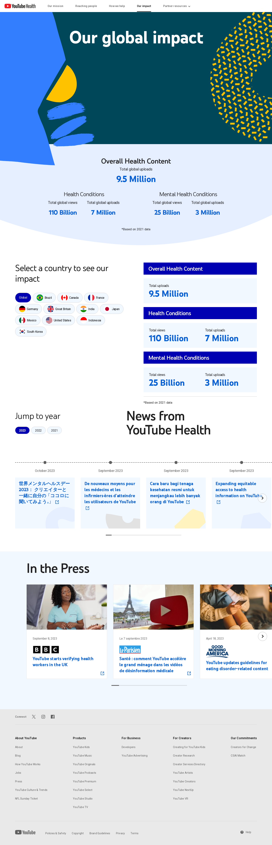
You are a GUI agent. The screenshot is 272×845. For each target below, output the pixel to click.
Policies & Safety (55, 833)
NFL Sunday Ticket (26, 798)
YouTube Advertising (135, 755)
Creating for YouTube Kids (189, 747)
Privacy (120, 833)
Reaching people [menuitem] (86, 6)
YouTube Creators (184, 781)
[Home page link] (20, 6)
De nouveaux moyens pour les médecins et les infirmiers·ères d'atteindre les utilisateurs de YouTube (110, 492)
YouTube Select (83, 789)
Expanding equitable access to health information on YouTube (239, 489)
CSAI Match (238, 755)
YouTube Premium (84, 781)
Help (245, 832)
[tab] (23, 298)
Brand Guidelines (100, 833)
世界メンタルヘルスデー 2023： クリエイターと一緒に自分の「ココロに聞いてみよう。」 (44, 492)
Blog (18, 755)
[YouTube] (25, 832)
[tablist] (73, 314)
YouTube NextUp (183, 789)
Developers (129, 747)
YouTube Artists (183, 772)
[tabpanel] (200, 334)
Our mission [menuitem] (55, 6)
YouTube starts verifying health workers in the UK (63, 662)
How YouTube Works (27, 764)
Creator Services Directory (189, 764)
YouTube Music (82, 755)
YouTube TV (80, 807)
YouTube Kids (81, 747)
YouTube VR (180, 798)
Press (18, 781)
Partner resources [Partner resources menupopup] (176, 6)
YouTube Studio (83, 798)
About (19, 747)
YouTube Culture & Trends (31, 789)
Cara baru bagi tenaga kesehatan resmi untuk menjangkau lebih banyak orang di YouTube (175, 492)
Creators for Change (243, 747)
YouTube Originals (84, 764)
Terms (134, 833)
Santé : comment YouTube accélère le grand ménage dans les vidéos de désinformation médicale (152, 665)
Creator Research (184, 755)
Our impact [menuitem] (144, 6)
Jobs (18, 772)
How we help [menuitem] (117, 6)
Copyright (78, 833)
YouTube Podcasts (84, 772)
